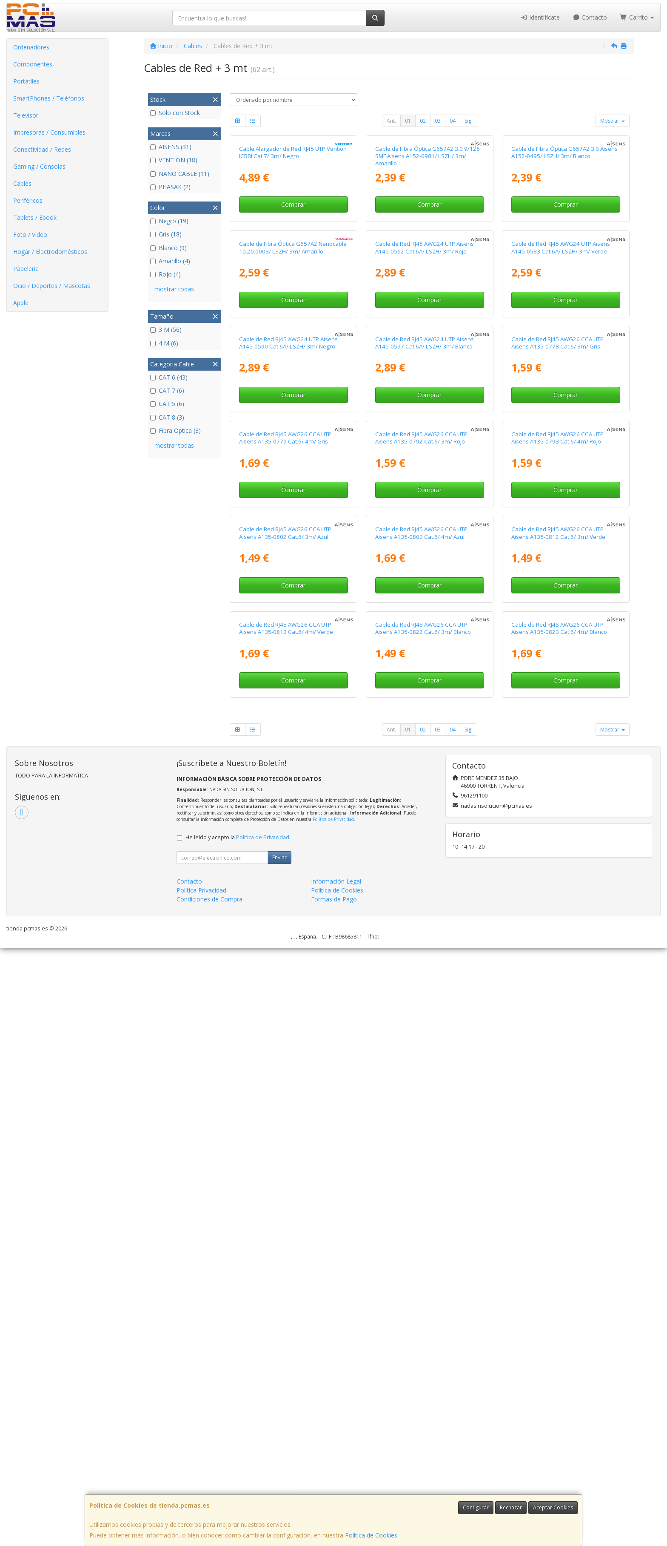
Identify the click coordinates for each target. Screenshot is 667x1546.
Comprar (293, 304)
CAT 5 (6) (167, 404)
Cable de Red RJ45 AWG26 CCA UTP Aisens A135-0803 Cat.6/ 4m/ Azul (421, 1031)
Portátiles (26, 81)
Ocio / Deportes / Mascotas (51, 286)
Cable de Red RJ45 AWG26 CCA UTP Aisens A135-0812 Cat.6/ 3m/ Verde (558, 1031)
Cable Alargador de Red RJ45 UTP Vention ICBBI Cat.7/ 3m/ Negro (293, 252)
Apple (21, 303)
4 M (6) (164, 343)
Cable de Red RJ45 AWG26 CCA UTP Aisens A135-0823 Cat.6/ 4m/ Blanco (559, 1225)
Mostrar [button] (612, 120)
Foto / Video (30, 234)
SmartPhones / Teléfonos (48, 98)
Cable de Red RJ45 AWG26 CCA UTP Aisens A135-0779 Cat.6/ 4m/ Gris (285, 836)
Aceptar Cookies (553, 1507)
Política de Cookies (371, 1535)
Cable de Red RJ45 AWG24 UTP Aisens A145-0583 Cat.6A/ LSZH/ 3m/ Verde (560, 446)
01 (408, 120)
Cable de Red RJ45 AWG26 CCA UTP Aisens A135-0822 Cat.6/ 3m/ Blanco (423, 1225)
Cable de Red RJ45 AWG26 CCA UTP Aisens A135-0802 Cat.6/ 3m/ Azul (285, 1031)
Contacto (590, 17)
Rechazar (511, 1507)
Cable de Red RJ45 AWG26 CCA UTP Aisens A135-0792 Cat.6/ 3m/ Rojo (421, 836)
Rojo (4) (165, 274)
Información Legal (336, 1479)
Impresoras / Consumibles (49, 132)
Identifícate (540, 17)
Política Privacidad (201, 1488)
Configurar (476, 1507)
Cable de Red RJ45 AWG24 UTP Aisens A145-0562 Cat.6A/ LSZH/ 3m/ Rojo (424, 446)
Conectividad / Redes (42, 149)
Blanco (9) (168, 248)
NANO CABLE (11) (179, 174)
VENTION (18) (173, 160)
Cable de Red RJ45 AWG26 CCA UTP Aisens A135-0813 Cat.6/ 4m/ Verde (286, 1225)
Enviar (279, 1455)
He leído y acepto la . (238, 1435)
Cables (22, 183)
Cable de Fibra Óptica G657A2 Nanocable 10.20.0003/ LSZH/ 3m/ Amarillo (293, 446)
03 (438, 120)
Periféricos (28, 200)
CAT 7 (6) (167, 390)
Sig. (469, 120)
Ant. (391, 120)
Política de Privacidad (333, 1417)
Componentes (32, 64)
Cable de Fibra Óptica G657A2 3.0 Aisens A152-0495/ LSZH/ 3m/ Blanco (564, 252)
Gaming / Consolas (39, 166)
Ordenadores (31, 47)
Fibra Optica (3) (175, 430)
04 (453, 120)
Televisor (25, 115)
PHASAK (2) (170, 187)
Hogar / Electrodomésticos (50, 252)
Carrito (637, 17)
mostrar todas (174, 289)
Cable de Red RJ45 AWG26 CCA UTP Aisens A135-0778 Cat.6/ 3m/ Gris (557, 641)
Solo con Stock (175, 113)
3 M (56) (166, 329)
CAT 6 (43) (169, 377)
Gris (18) (166, 234)
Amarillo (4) (170, 261)
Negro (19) (169, 221)
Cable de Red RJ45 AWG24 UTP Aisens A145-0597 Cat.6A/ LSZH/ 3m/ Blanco (424, 641)
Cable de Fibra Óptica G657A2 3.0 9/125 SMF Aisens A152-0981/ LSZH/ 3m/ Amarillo (427, 256)
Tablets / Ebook (35, 217)
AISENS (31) (170, 147)
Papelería (26, 269)
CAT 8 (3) (167, 417)
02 (423, 120)
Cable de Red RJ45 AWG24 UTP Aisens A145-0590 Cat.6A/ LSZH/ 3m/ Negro (288, 641)
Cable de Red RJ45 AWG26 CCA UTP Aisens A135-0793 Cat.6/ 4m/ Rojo (557, 836)
